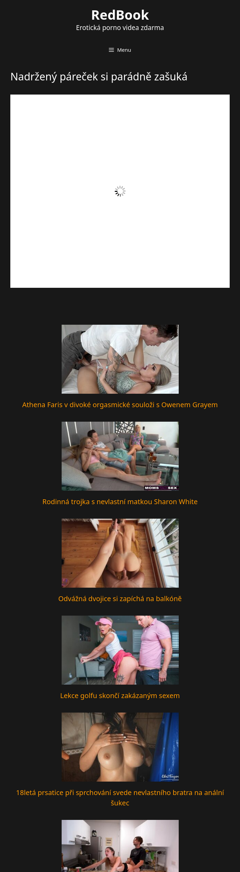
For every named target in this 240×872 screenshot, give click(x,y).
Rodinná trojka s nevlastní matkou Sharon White (120, 501)
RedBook (120, 14)
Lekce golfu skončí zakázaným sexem (120, 695)
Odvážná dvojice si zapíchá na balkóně (120, 598)
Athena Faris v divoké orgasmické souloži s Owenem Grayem (120, 404)
